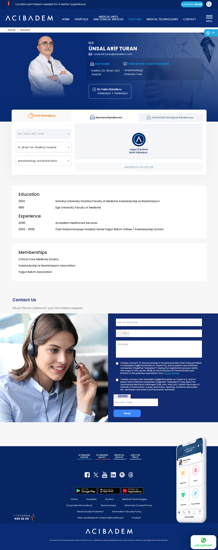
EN (213, 32)
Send (127, 413)
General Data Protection (90, 511)
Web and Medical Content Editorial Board (100, 517)
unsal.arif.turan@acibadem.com (110, 54)
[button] (123, 333)
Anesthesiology (134, 70)
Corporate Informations (79, 505)
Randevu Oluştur (138, 167)
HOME (65, 19)
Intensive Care (133, 74)
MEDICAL (119, 456)
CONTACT (189, 19)
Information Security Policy (126, 511)
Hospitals (91, 499)
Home (74, 499)
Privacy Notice (171, 373)
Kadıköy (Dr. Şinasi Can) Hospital (106, 72)
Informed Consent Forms (138, 505)
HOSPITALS (81, 19)
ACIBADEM (192, 4)
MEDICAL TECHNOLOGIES (162, 19)
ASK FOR (135, 456)
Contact (136, 517)
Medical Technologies (134, 499)
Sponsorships (108, 505)
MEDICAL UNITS (108, 18)
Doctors (109, 499)
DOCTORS (135, 19)
